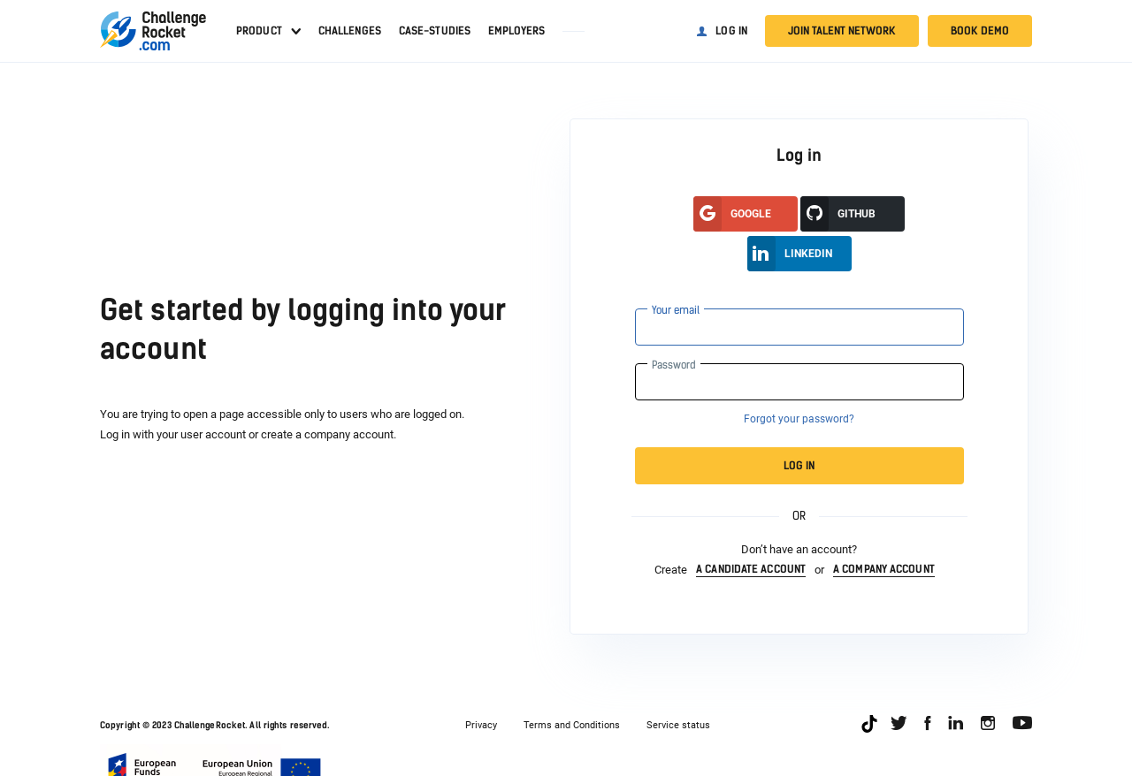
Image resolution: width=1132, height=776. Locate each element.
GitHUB (838, 214)
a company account (884, 569)
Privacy (481, 725)
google (732, 214)
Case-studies (434, 31)
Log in (731, 31)
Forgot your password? (799, 419)
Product (259, 31)
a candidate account (751, 569)
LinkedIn (789, 253)
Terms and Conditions (572, 725)
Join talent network (842, 31)
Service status (678, 725)
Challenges (349, 31)
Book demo (980, 31)
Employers (516, 31)
